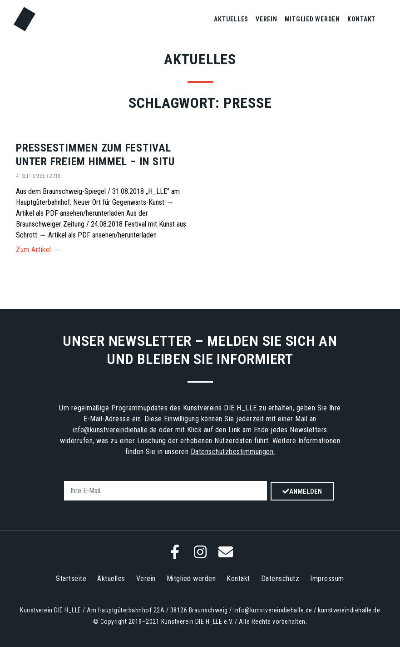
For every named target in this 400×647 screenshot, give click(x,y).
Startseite (71, 578)
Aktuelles (231, 19)
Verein (266, 19)
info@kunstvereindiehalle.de (115, 429)
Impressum (327, 578)
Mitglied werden (312, 19)
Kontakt (361, 19)
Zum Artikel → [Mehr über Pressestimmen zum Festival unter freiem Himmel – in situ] (38, 249)
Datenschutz (280, 578)
